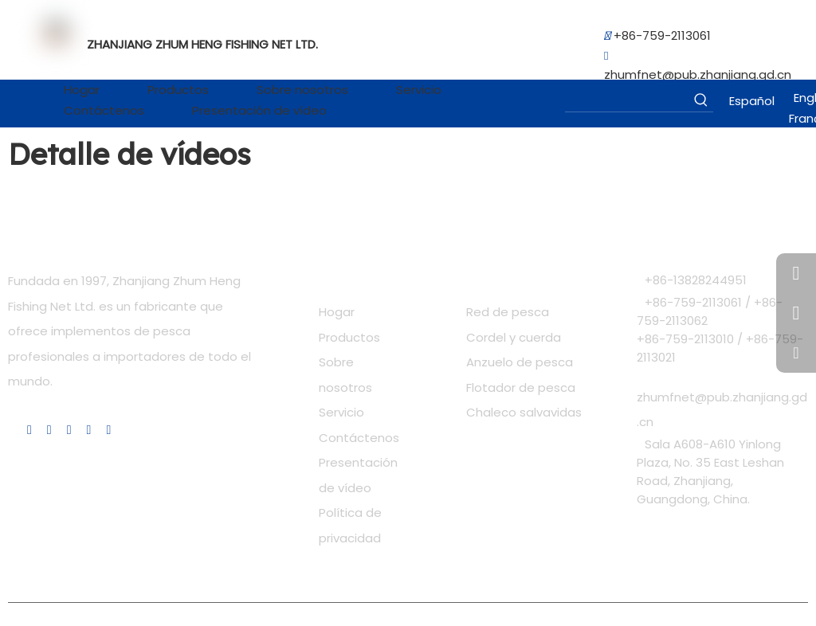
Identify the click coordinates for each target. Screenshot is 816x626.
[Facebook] (12, 430)
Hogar (337, 311)
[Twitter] (49, 430)
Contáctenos (359, 437)
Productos (349, 337)
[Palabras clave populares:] (701, 100)
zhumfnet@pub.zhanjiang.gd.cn (697, 74)
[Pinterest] (108, 430)
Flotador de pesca (520, 387)
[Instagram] (89, 430)
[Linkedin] (29, 430)
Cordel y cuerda (513, 337)
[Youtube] (69, 430)
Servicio (341, 412)
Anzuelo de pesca (519, 362)
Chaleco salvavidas (524, 412)
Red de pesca (507, 311)
